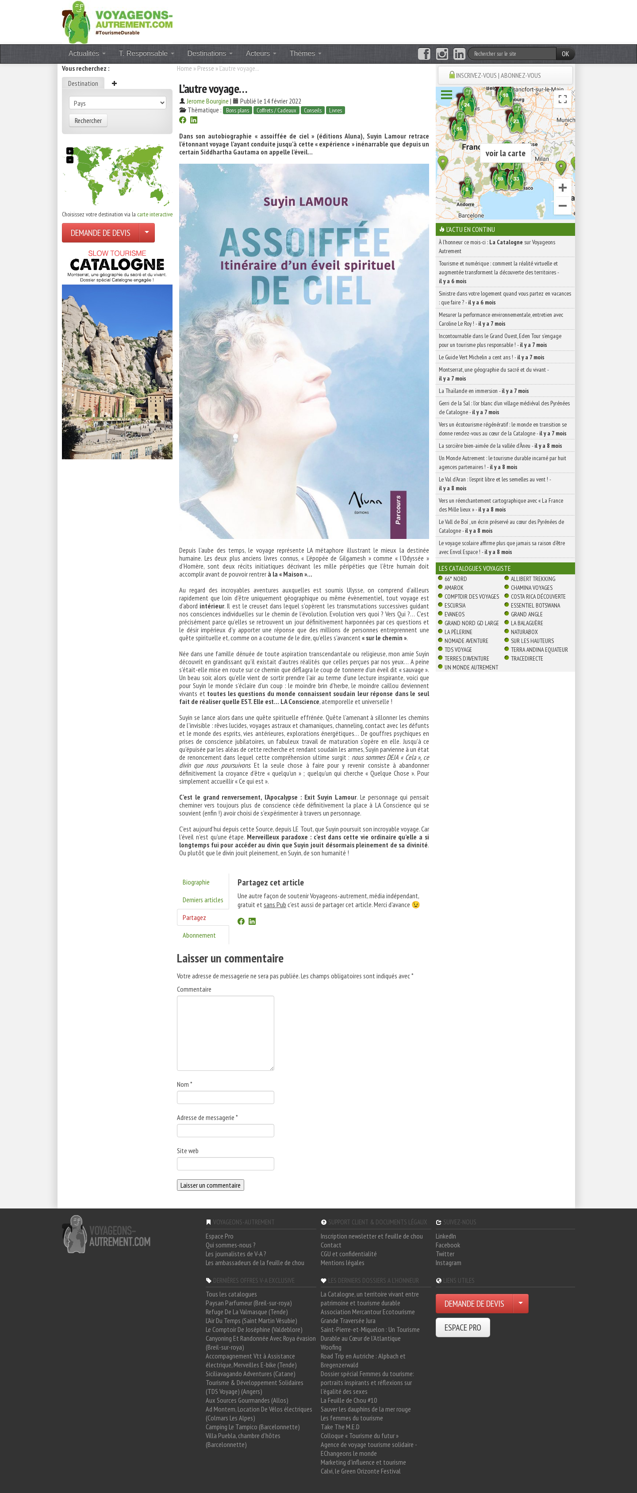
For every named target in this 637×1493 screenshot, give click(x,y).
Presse (205, 68)
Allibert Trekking (533, 579)
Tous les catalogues (231, 1293)
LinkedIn (446, 1235)
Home (184, 68)
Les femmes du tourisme (352, 1417)
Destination (83, 83)
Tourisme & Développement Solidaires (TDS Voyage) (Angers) (254, 1387)
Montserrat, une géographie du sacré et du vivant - (494, 374)
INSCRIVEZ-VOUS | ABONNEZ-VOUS (498, 75)
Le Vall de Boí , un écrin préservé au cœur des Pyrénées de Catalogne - (501, 526)
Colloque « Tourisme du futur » (360, 1435)
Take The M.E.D (340, 1426)
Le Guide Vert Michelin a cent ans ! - (492, 357)
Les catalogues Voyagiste (475, 568)
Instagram (448, 1262)
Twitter (445, 1253)
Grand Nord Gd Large (472, 623)
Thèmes (306, 53)
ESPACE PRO (463, 1327)
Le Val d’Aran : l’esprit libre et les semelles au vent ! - (495, 483)
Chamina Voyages (532, 588)
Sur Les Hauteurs (532, 641)
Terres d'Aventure (467, 658)
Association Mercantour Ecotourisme (368, 1311)
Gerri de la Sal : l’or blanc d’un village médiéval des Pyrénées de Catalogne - (504, 407)
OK (565, 53)
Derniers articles (203, 899)
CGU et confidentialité (349, 1253)
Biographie (196, 881)
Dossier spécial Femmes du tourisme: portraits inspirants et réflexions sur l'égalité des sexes (367, 1382)
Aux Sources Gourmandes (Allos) (247, 1400)
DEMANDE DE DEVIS (100, 233)
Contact (331, 1244)
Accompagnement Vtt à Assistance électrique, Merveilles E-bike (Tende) (251, 1360)
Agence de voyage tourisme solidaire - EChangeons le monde (369, 1449)
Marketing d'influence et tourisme (363, 1462)
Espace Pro (220, 1235)
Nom (184, 1084)
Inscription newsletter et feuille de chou (372, 1235)
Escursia (455, 605)
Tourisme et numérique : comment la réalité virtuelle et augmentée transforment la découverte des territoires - (499, 272)
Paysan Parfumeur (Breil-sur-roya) (249, 1302)
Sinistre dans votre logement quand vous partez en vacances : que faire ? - (505, 297)
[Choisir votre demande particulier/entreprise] (147, 232)
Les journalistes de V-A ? (236, 1253)
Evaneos (454, 614)
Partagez (194, 917)
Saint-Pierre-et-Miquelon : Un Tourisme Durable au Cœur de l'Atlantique (370, 1334)
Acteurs (261, 53)
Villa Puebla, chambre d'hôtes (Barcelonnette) (243, 1440)
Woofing (331, 1347)
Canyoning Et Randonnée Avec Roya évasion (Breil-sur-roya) (261, 1342)
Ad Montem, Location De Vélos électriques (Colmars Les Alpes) (259, 1413)
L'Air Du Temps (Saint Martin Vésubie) (251, 1320)
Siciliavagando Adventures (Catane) (250, 1373)
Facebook (448, 1244)
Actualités (87, 53)
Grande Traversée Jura (348, 1320)
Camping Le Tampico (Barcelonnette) (253, 1426)
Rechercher (88, 120)
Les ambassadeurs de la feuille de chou (255, 1262)
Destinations (210, 53)
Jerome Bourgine (208, 100)
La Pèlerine (458, 632)
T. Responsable (146, 53)
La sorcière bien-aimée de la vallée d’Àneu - (500, 446)
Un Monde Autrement (471, 667)
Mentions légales (343, 1262)
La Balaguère (527, 623)
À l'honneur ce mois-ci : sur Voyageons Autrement (497, 246)
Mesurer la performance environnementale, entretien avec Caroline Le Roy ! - (501, 319)
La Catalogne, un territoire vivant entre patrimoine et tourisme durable (370, 1298)
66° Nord (456, 579)
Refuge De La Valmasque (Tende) (247, 1311)
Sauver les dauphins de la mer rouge (366, 1408)
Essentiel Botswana (535, 605)
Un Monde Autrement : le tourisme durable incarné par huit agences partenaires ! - (502, 462)
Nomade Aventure (466, 641)
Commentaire (194, 989)
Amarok (454, 588)
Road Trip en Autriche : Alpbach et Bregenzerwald (363, 1360)
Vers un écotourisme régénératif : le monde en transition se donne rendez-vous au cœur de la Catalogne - (503, 428)
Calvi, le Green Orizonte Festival (361, 1470)
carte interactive (155, 214)
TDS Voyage (458, 650)
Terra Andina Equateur (539, 650)
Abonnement (199, 935)
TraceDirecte (527, 658)
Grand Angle (527, 614)
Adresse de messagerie (207, 1117)
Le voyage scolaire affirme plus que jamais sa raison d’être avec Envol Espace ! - (502, 547)
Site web (188, 1150)
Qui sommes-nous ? (231, 1244)
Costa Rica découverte (538, 596)
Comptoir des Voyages (472, 596)
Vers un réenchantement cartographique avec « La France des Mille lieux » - (501, 504)
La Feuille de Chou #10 (349, 1400)
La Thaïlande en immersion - (484, 391)
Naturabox (524, 632)
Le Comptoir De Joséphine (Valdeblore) (254, 1329)
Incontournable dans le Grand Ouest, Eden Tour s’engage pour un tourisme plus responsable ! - (500, 340)
